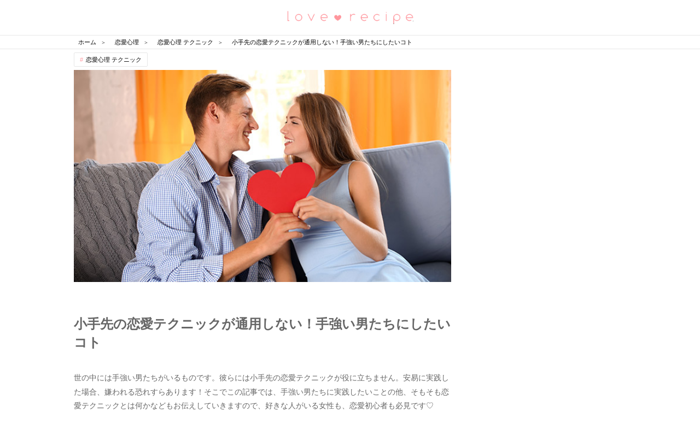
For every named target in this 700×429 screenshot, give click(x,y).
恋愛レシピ (350, 16)
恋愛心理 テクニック (114, 59)
